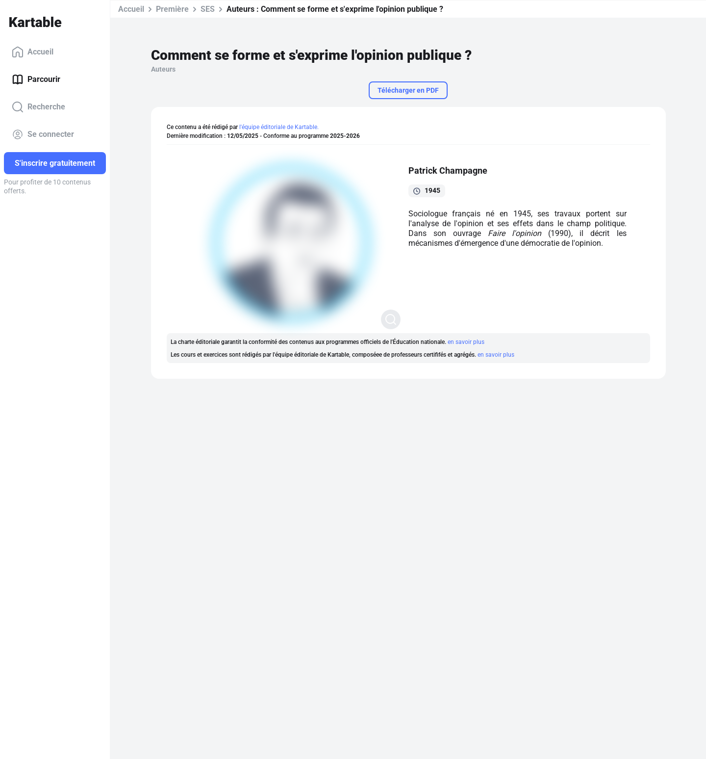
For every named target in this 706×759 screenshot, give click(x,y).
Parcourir (36, 79)
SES (208, 9)
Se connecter (43, 134)
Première (172, 9)
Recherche (38, 107)
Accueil (32, 52)
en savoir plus (466, 342)
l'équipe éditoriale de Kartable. (279, 127)
